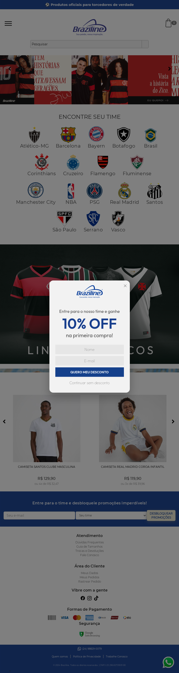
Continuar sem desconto (89, 382)
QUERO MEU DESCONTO (89, 372)
